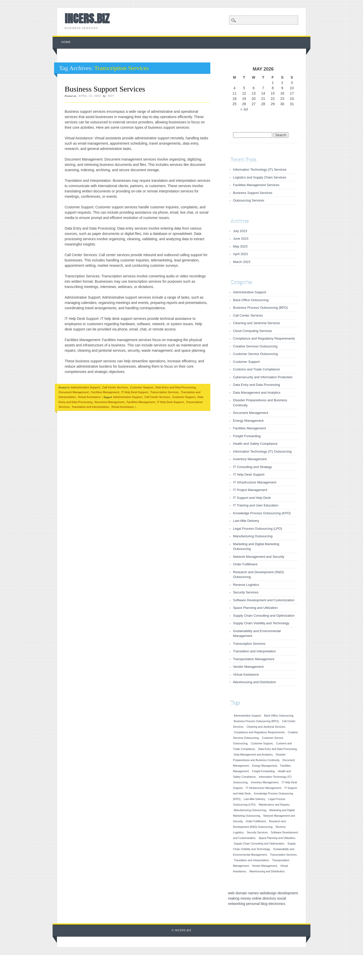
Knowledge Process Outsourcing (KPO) (262, 513)
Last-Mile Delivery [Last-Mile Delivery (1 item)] (254, 799)
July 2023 (240, 231)
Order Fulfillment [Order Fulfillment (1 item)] (256, 821)
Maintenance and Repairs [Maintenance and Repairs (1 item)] (274, 804)
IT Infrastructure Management (254, 482)
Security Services (245, 592)
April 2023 (240, 254)
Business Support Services (105, 89)
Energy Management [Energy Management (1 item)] (264, 765)
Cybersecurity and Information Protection (263, 377)
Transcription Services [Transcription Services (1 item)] (283, 854)
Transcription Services (164, 392)
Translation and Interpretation (90, 406)
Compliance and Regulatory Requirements (264, 338)
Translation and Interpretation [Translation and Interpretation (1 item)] (251, 860)
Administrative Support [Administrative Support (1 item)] (247, 715)
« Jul (244, 109)
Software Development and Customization (263, 600)
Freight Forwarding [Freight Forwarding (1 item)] (263, 771)
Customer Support (141, 387)
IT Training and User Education (255, 505)
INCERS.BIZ (87, 18)
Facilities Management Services (256, 185)
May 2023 (240, 246)
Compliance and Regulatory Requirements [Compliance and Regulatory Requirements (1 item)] (259, 732)
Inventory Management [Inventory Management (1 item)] (264, 782)
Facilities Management (105, 392)
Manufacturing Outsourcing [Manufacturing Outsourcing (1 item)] (250, 810)
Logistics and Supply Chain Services (259, 177)
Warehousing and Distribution (254, 682)
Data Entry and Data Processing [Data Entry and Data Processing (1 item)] (277, 748)
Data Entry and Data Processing (175, 387)
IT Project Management (250, 490)
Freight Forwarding (247, 436)
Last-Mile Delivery (246, 521)
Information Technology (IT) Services (259, 169)
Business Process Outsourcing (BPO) (260, 307)
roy (111, 95)
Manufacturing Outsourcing (253, 536)
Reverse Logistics (246, 585)
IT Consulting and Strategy (252, 467)
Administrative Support (85, 387)
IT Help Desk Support (134, 392)
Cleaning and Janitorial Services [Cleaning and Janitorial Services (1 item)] (266, 726)
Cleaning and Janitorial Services (256, 323)
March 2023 (242, 262)
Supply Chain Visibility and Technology (261, 623)
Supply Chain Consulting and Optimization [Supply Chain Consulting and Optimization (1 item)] (259, 843)
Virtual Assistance (89, 396)
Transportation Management (253, 659)
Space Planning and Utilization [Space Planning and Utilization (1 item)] (277, 837)
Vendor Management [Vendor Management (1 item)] (264, 865)
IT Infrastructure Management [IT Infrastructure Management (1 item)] (263, 787)
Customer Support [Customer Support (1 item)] (262, 743)
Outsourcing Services (248, 200)
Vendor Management (248, 667)
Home (66, 41)
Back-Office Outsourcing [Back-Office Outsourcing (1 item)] (278, 715)
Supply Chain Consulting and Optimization (264, 615)
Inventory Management (250, 459)
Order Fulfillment (245, 564)
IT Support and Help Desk (252, 498)
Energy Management (248, 421)
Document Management (74, 392)
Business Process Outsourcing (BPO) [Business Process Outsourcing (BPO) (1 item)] (256, 721)
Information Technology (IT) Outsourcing (262, 451)
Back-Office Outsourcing (251, 300)
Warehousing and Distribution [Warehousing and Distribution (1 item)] (266, 871)
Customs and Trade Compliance (256, 369)
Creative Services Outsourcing (255, 346)
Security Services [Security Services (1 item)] (257, 832)
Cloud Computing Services (252, 331)
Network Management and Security (258, 557)
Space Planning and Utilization (255, 608)
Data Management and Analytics (256, 392)
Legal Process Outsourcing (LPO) (257, 528)
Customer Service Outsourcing (255, 354)
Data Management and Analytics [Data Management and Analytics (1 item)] (253, 754)
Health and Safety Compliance (255, 444)
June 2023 (240, 238)
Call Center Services (115, 387)
